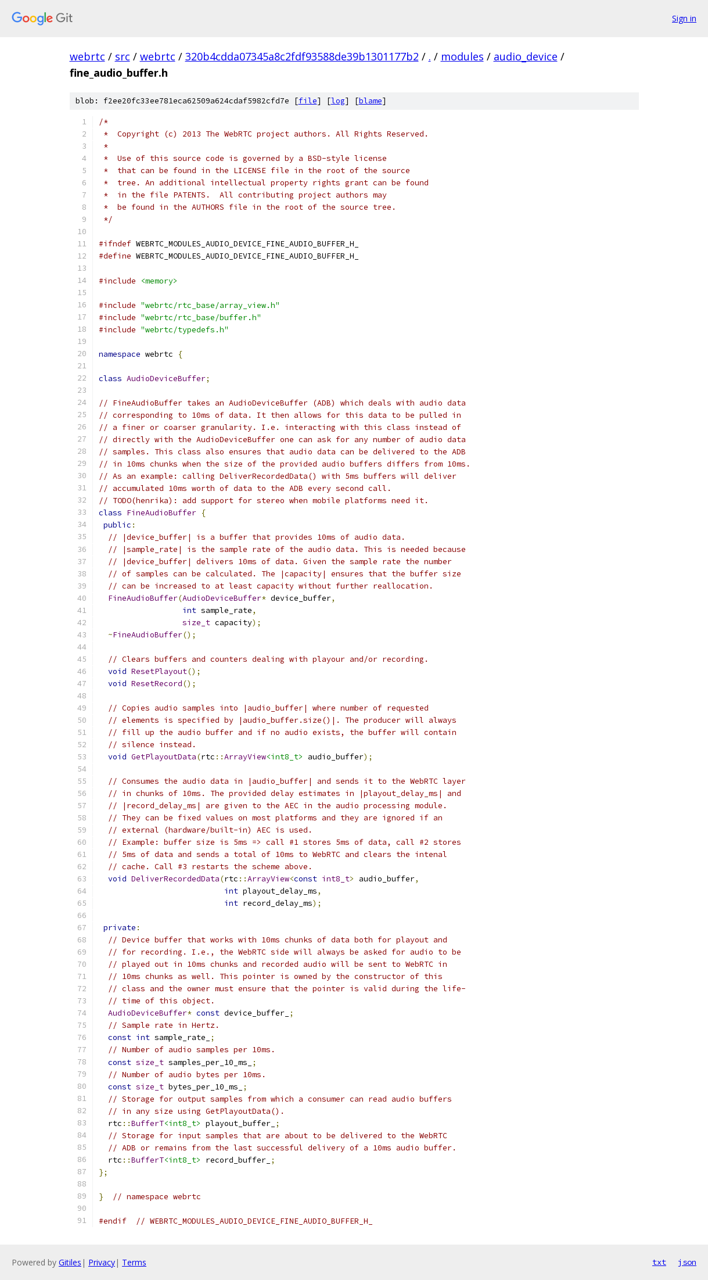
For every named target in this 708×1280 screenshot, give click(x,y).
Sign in (684, 18)
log (338, 101)
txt (659, 1262)
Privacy (101, 1262)
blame (370, 101)
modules (462, 56)
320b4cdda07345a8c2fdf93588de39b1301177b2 (302, 56)
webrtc (87, 56)
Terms (134, 1262)
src (122, 56)
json (687, 1262)
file (308, 101)
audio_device (526, 56)
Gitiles (70, 1262)
